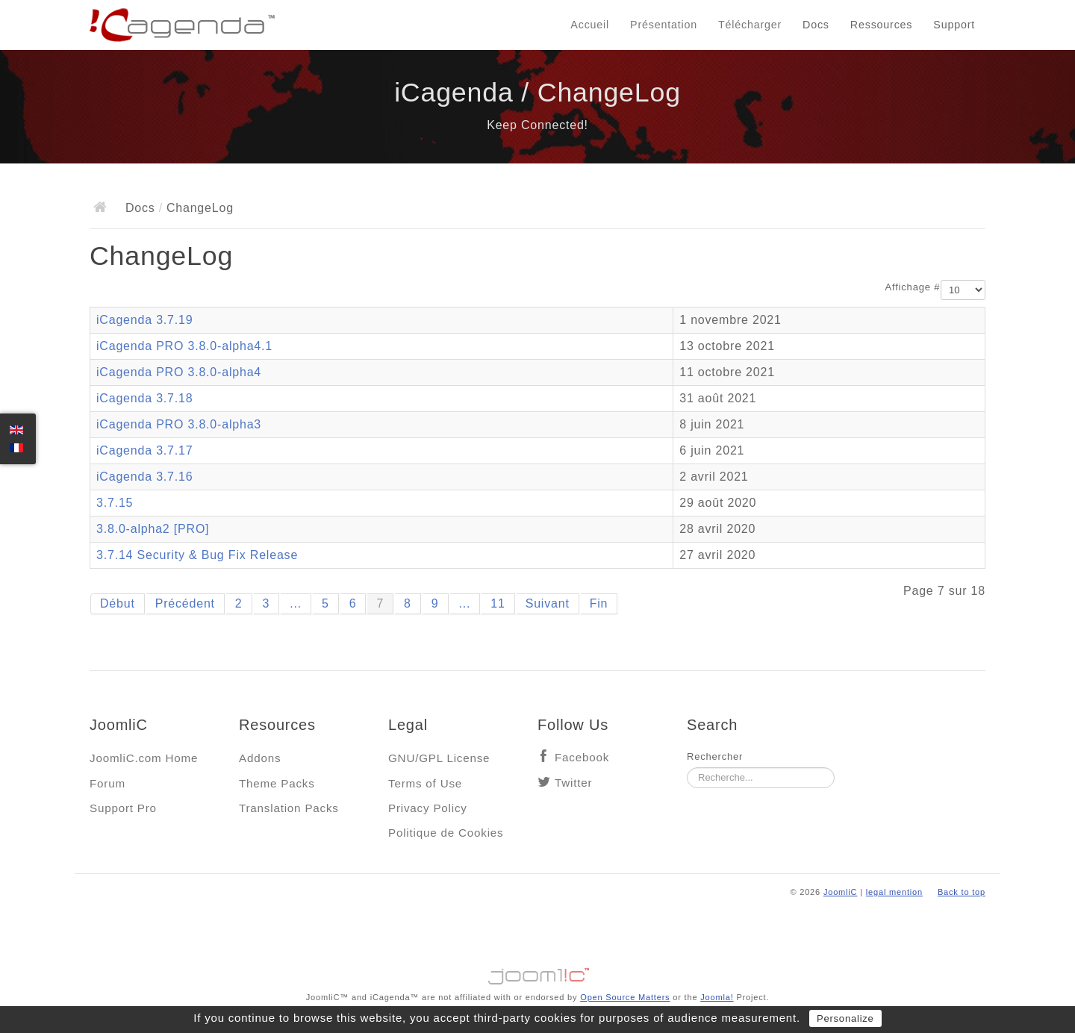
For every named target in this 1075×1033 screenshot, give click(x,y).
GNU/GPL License (439, 758)
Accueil (589, 25)
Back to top (961, 891)
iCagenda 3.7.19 (144, 319)
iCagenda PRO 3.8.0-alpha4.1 (184, 346)
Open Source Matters (625, 997)
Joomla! (716, 997)
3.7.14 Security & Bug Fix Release (197, 555)
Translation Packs (289, 808)
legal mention (894, 891)
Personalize (845, 1018)
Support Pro (123, 808)
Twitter (573, 782)
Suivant (548, 603)
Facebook (582, 757)
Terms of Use (425, 783)
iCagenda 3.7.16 (144, 476)
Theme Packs (277, 783)
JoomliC (840, 891)
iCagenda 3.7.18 (144, 398)
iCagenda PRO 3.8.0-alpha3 (178, 424)
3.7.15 (114, 502)
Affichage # (913, 287)
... (296, 603)
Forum (107, 783)
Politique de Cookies (445, 832)
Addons (260, 758)
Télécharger (750, 25)
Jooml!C (537, 972)
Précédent (185, 603)
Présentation (663, 25)
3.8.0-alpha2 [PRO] (152, 528)
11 (497, 603)
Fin (599, 603)
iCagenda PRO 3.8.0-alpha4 (178, 372)
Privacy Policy (427, 808)
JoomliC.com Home (144, 758)
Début (117, 603)
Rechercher (715, 756)
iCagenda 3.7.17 (144, 450)
